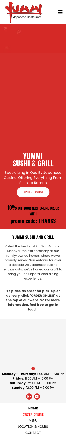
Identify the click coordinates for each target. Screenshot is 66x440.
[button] (33, 192)
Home (33, 408)
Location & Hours (33, 426)
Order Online (33, 414)
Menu (33, 420)
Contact (33, 433)
